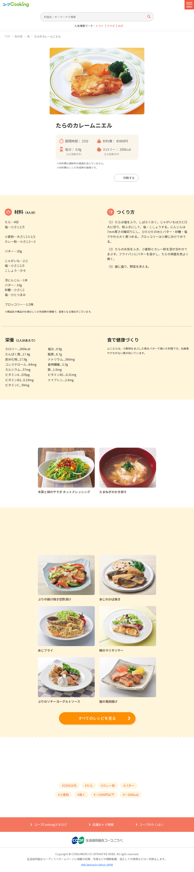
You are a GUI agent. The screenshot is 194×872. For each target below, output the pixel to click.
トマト (100, 25)
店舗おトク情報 (103, 824)
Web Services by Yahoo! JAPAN (97, 864)
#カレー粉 (108, 785)
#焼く (81, 794)
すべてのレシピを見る (97, 718)
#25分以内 (69, 785)
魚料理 (19, 36)
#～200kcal (130, 794)
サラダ (111, 25)
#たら (89, 785)
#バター (128, 785)
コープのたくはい (151, 824)
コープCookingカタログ (50, 824)
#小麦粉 (63, 794)
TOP (7, 36)
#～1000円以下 (104, 794)
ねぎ (120, 25)
